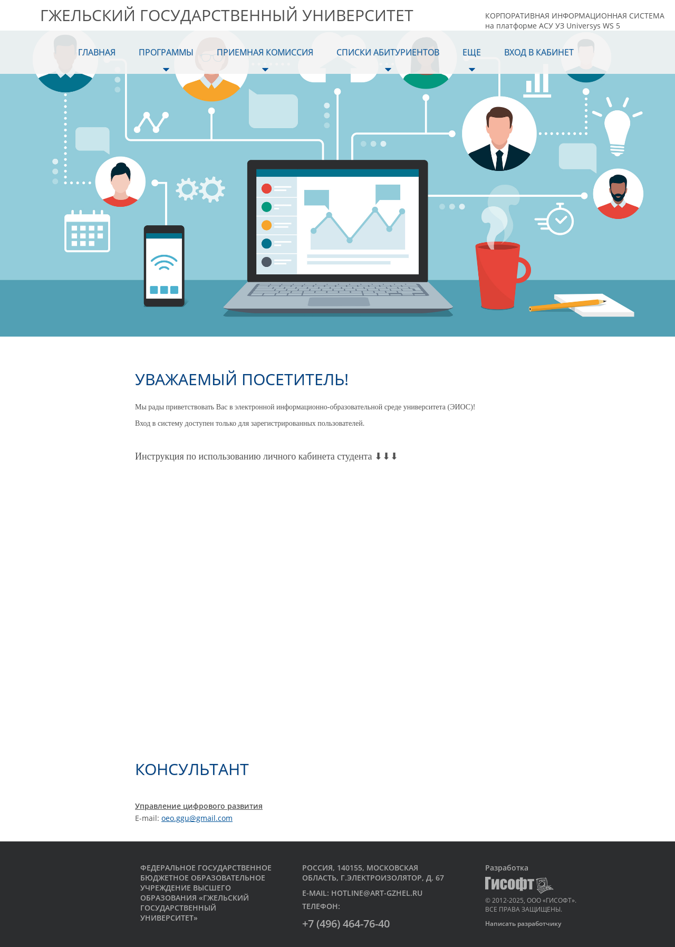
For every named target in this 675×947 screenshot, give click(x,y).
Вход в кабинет (539, 52)
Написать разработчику (523, 923)
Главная (96, 52)
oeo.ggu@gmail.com (197, 818)
